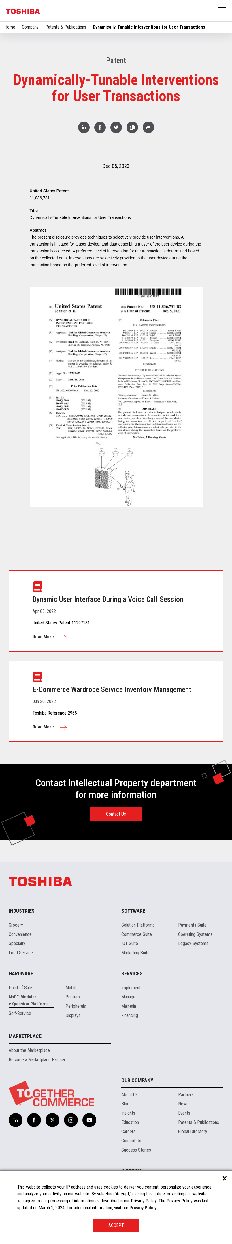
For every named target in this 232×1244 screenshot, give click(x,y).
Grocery (16, 925)
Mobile (71, 987)
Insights (128, 1113)
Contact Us (116, 814)
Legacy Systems (193, 943)
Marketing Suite (135, 952)
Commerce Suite (136, 934)
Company (30, 27)
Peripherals (75, 1006)
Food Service (21, 952)
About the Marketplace (29, 1050)
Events (184, 1113)
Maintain (128, 1006)
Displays (72, 1015)
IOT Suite (129, 943)
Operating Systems (195, 934)
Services (132, 973)
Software (133, 911)
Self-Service (20, 1013)
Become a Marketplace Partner (37, 1059)
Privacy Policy (142, 1207)
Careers (128, 1131)
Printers (72, 997)
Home (9, 27)
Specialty (17, 943)
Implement (131, 987)
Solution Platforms (138, 925)
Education (130, 1122)
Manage (128, 997)
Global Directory (192, 1131)
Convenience (20, 934)
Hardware (21, 973)
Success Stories (136, 1150)
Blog (125, 1104)
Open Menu (222, 10)
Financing (129, 1015)
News (183, 1104)
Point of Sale (20, 987)
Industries (22, 911)
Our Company (137, 1080)
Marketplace (25, 1036)
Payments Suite (192, 925)
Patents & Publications (65, 27)
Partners (186, 1094)
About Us (129, 1094)
